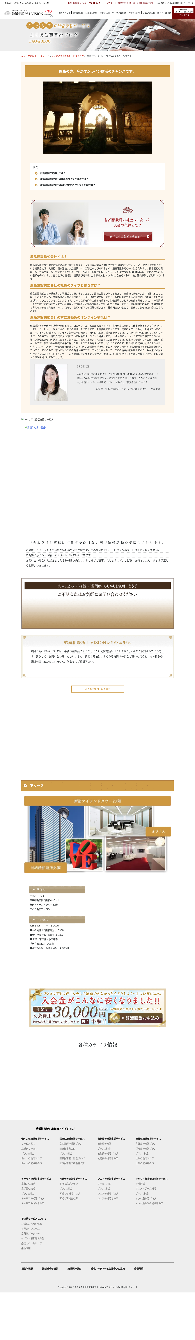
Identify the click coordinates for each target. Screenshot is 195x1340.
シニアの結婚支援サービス (111, 1226)
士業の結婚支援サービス (148, 1186)
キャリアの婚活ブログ (32, 1246)
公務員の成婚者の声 (108, 1205)
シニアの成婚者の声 (108, 1246)
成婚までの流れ (29, 1196)
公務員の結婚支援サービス (111, 1186)
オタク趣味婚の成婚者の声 (149, 1250)
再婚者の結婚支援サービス (73, 1226)
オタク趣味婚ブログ (146, 1246)
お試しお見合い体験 (31, 1271)
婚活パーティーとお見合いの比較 (107, 1316)
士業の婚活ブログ (145, 1205)
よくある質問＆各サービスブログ (68, 56)
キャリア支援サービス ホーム (35, 56)
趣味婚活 (140, 1231)
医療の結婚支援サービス (72, 1186)
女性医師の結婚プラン (70, 1191)
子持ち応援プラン (68, 1231)
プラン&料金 (27, 1201)
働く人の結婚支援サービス (35, 1186)
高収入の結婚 (28, 1231)
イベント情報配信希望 (32, 1285)
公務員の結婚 (104, 1191)
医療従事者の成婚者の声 (72, 1210)
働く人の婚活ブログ (31, 1205)
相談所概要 (27, 1316)
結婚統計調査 (74, 1316)
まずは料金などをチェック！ (127, 236)
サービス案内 (28, 1191)
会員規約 (138, 1316)
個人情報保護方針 (176, 3)
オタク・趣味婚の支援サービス (152, 1226)
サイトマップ (188, 3)
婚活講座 (25, 1295)
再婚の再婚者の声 (68, 1246)
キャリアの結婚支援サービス (36, 1226)
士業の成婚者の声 (145, 1210)
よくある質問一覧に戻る (97, 736)
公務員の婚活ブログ (108, 1201)
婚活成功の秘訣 (50, 1316)
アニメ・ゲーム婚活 (146, 1236)
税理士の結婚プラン (146, 1196)
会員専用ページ (163, 3)
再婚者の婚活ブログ (69, 1240)
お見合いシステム (30, 1276)
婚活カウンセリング (31, 1290)
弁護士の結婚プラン (146, 1191)
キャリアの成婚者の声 (32, 1250)
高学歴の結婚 (28, 1236)
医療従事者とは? (67, 1196)
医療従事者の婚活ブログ (72, 1205)
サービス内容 (104, 1231)
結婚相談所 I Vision (48, 1176)
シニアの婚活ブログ (108, 1240)
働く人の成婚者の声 (31, 1210)
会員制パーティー (30, 1281)
